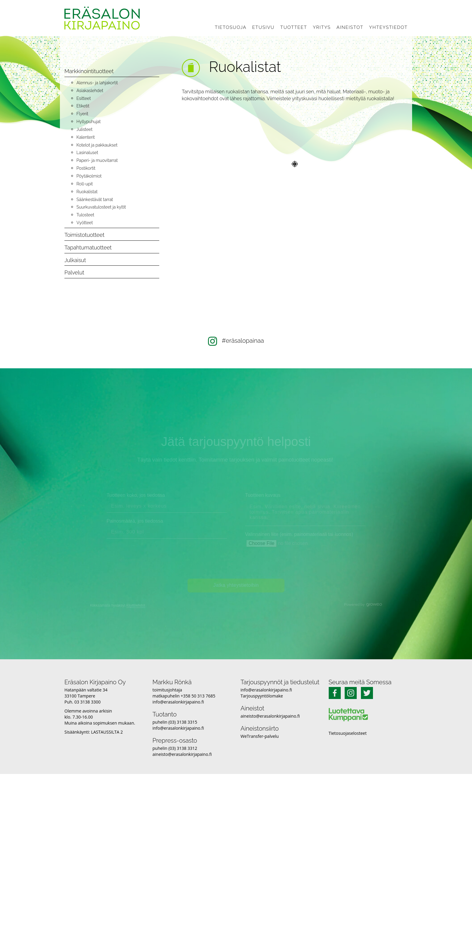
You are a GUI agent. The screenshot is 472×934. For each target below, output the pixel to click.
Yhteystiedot (388, 27)
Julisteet (84, 129)
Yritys (322, 27)
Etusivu (263, 27)
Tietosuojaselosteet (348, 733)
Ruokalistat (87, 191)
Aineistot (350, 27)
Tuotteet (293, 27)
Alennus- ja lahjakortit (97, 82)
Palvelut (74, 272)
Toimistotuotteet (84, 235)
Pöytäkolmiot (88, 176)
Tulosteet (85, 214)
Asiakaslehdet (89, 90)
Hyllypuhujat (88, 121)
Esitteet (83, 98)
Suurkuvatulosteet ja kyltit (101, 207)
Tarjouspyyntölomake (262, 696)
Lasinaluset (87, 152)
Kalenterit (85, 137)
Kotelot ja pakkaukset (96, 145)
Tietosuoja (230, 27)
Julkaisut (75, 260)
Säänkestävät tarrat (94, 199)
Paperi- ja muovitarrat (97, 160)
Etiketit (82, 106)
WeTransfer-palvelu (260, 736)
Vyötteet (84, 222)
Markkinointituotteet (88, 71)
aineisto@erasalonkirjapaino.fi (182, 754)
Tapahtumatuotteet (88, 247)
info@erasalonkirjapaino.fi (178, 702)
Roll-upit (84, 183)
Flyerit (82, 113)
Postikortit (85, 168)
